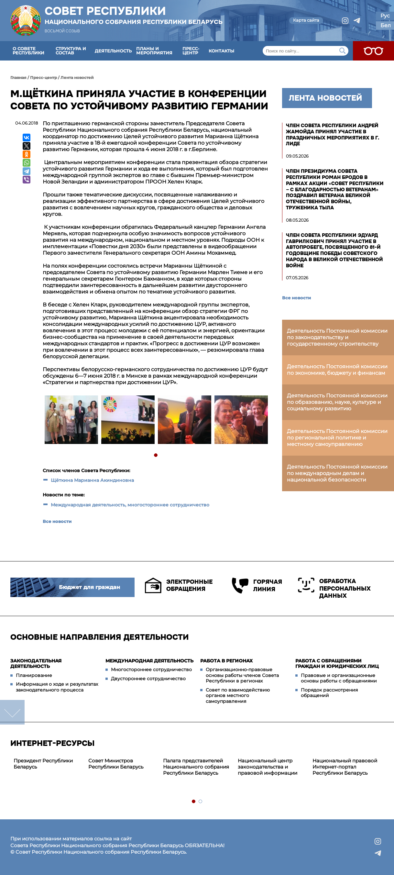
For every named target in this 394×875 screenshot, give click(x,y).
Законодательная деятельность (35, 664)
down (12, 712)
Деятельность (113, 50)
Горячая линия (254, 585)
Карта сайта (306, 20)
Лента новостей (77, 77)
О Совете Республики (28, 50)
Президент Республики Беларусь (43, 764)
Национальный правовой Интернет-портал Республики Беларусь (344, 767)
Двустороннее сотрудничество (148, 678)
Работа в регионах (226, 661)
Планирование (34, 675)
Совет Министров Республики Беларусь (115, 764)
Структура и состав (71, 50)
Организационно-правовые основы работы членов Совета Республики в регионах (242, 675)
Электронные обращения (178, 585)
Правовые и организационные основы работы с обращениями (339, 678)
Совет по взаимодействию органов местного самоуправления (238, 695)
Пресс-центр (190, 50)
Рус (385, 16)
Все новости (57, 521)
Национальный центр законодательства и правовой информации (267, 767)
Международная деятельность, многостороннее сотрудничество (130, 505)
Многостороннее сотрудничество (151, 669)
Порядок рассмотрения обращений (329, 693)
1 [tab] (156, 455)
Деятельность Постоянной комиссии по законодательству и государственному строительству (337, 337)
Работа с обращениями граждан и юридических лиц (337, 664)
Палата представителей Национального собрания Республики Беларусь (196, 767)
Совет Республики (134, 15)
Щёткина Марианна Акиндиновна (92, 480)
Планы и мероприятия (154, 50)
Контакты (221, 50)
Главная (18, 77)
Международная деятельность (149, 661)
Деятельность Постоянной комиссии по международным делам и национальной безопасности (337, 473)
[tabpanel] (71, 420)
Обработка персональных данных (334, 588)
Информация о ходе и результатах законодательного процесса (57, 687)
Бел (385, 25)
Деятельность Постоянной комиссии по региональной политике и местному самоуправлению (337, 437)
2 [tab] (200, 801)
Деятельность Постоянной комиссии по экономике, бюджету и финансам (337, 369)
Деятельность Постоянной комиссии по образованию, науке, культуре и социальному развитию (337, 402)
